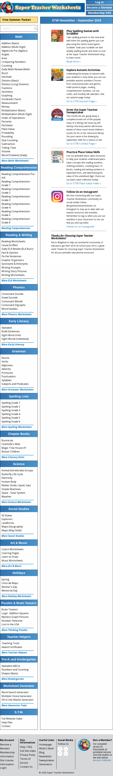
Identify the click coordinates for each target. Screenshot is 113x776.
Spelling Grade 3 (11, 410)
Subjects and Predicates (15, 384)
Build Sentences (11, 331)
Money (5, 106)
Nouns (5, 358)
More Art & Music (12, 566)
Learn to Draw (10, 556)
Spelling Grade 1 (11, 402)
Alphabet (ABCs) (11, 666)
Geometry (7, 91)
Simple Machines (11, 489)
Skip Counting (10, 140)
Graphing (7, 95)
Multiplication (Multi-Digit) (17, 114)
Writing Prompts (11, 267)
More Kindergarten (13, 679)
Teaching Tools (10, 643)
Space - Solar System (13, 492)
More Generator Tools (14, 705)
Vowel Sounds (10, 297)
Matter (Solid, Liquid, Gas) (16, 485)
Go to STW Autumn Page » (81, 101)
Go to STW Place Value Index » (83, 183)
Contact (6, 726)
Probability (8, 132)
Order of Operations (13, 118)
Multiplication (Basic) (13, 110)
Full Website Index (12, 718)
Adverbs (6, 369)
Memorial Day (10, 590)
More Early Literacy (13, 344)
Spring (5, 579)
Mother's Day (9, 587)
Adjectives (7, 365)
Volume (6, 151)
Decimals (7, 76)
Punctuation (9, 376)
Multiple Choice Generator (17, 696)
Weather (6, 496)
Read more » (73, 61)
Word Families (10, 308)
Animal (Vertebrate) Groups (17, 470)
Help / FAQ (26, 747)
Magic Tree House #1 (14, 448)
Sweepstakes (46, 760)
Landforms (8, 523)
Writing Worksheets (13, 275)
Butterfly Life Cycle (12, 474)
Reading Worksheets (13, 241)
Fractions (7, 88)
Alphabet (7, 327)
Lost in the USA (10, 624)
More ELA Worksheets (14, 280)
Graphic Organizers (13, 260)
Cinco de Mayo (10, 583)
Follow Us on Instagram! (80, 226)
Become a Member (102, 760)
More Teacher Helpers (14, 652)
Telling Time (9, 147)
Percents (7, 121)
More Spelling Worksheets (17, 427)
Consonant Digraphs (14, 305)
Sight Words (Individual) (15, 338)
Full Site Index (28, 751)
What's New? (46, 748)
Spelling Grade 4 (11, 414)
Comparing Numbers (14, 61)
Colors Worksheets (13, 549)
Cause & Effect (10, 245)
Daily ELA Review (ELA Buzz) (17, 248)
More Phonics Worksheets (17, 314)
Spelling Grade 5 (11, 417)
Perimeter (7, 125)
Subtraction (8, 144)
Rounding (7, 136)
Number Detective (12, 620)
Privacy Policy (27, 755)
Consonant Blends (12, 301)
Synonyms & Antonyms (15, 263)
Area (4, 58)
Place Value (8, 129)
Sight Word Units (11, 335)
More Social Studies (13, 536)
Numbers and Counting (15, 669)
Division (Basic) (10, 80)
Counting (7, 65)
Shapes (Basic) (10, 673)
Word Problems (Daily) (14, 155)
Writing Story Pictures (14, 271)
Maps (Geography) (12, 526)
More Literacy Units (13, 457)
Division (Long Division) (15, 84)
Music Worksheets (12, 560)
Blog (41, 752)
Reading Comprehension (16, 228)
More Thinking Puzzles (14, 630)
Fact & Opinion (10, 252)
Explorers (7, 519)
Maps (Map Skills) (12, 530)
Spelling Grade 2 (11, 406)
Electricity (7, 478)
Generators (45, 764)
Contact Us (26, 766)
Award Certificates (12, 647)
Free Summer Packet (16, 19)
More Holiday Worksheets (16, 596)
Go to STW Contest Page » (81, 143)
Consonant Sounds (12, 294)
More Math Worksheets (15, 160)
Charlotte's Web (11, 444)
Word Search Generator (15, 692)
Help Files (7, 722)
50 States (7, 515)
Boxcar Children (11, 451)
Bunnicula (7, 440)
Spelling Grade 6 (11, 421)
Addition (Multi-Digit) (14, 47)
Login (3, 767)
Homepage (45, 744)
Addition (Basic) (10, 43)
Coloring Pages (10, 553)
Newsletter (45, 756)
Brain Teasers (10, 609)
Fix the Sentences (11, 256)
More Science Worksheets (16, 502)
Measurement (10, 103)
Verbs (5, 361)
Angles (5, 54)
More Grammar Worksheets (18, 389)
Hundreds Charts (11, 99)
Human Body (9, 481)
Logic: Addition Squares (15, 613)
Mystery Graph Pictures (15, 617)
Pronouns (7, 372)
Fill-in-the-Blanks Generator (18, 699)
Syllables (6, 380)
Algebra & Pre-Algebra (14, 50)
